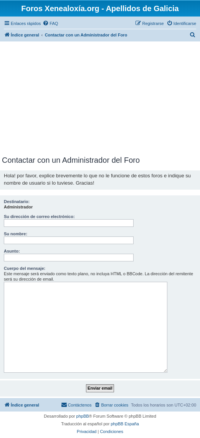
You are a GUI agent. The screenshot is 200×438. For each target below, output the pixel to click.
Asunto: (12, 251)
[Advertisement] (100, 98)
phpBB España (125, 423)
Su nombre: (15, 233)
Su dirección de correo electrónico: (39, 216)
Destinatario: (17, 201)
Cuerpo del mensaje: (24, 268)
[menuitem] (50, 23)
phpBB (82, 416)
